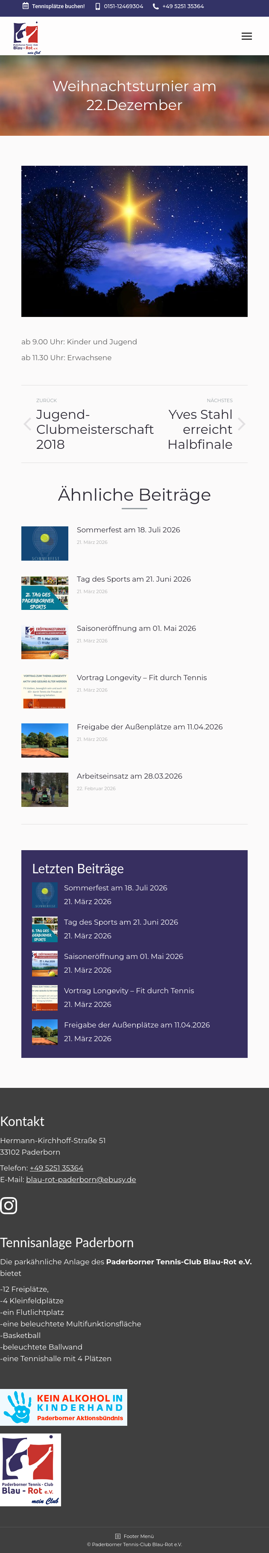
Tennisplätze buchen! (53, 5)
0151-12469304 (123, 6)
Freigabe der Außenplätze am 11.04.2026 (150, 727)
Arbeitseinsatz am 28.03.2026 (129, 776)
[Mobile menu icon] (246, 36)
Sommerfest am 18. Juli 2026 (128, 530)
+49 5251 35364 (183, 6)
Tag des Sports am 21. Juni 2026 (134, 579)
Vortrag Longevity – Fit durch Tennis (142, 677)
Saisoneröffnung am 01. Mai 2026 (136, 628)
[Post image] (44, 543)
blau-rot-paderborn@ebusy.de (81, 1179)
